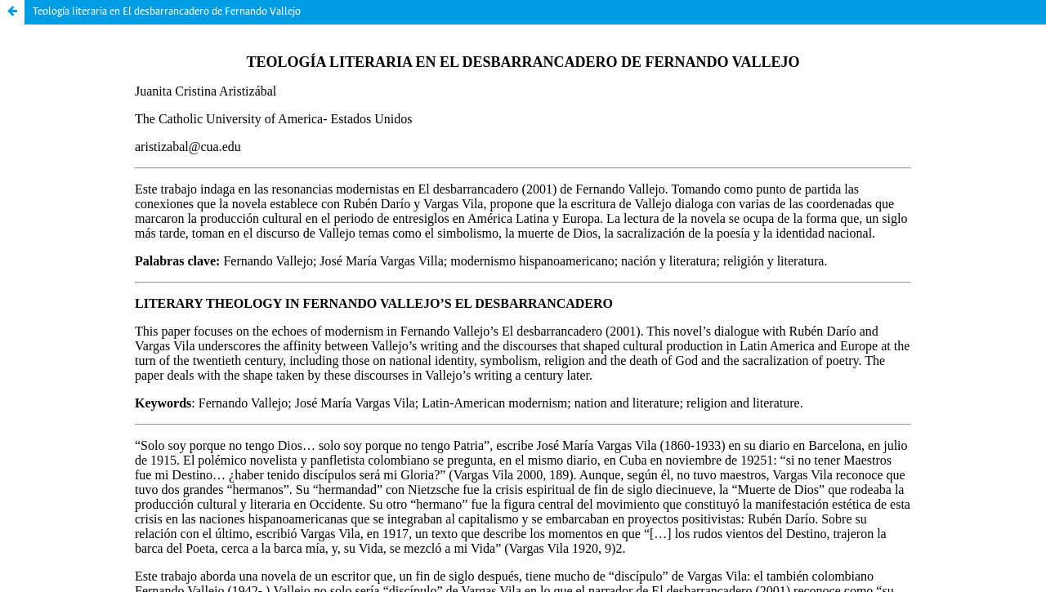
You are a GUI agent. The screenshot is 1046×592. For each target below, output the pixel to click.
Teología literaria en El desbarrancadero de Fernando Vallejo (167, 12)
